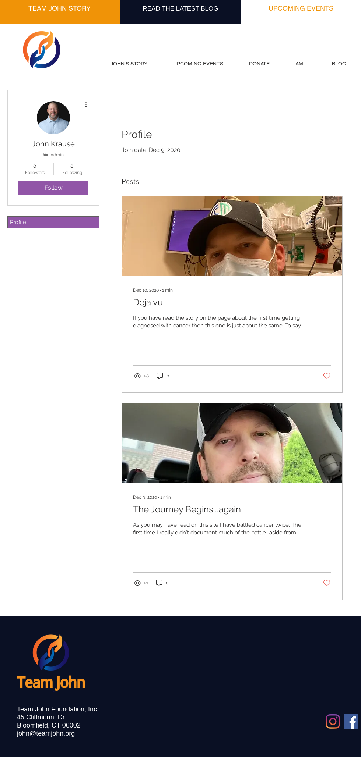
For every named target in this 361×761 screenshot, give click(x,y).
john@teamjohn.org (46, 733)
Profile (18, 222)
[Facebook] (351, 721)
